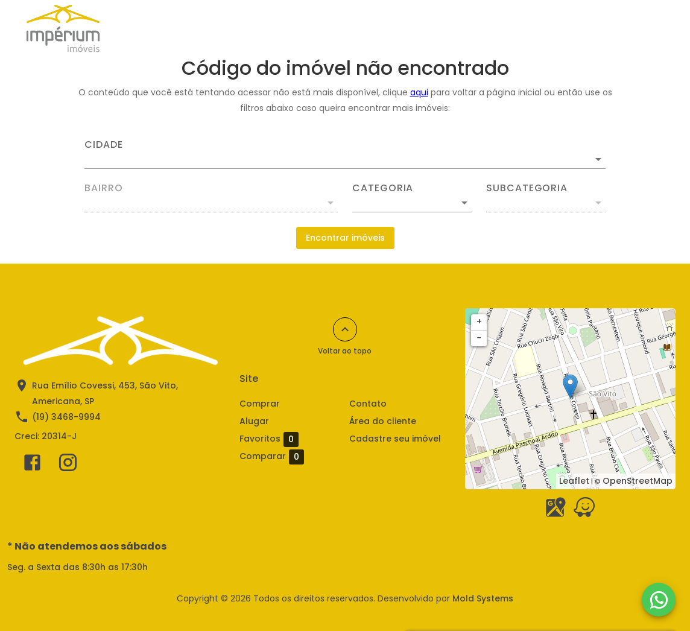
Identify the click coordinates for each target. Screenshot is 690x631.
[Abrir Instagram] (67, 465)
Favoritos (269, 439)
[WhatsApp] (659, 600)
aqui (419, 92)
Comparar (290, 456)
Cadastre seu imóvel (395, 439)
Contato (368, 404)
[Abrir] (598, 159)
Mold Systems (482, 598)
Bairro (103, 188)
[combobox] (345, 154)
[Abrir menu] (650, 28)
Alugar (136, 28)
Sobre (521, 28)
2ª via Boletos (588, 28)
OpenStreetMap (638, 481)
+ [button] (479, 322)
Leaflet (574, 481)
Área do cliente (382, 421)
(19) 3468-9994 (66, 417)
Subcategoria (527, 188)
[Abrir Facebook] (32, 465)
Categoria (382, 188)
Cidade (103, 145)
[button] (412, 202)
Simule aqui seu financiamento (416, 28)
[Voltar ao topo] (345, 329)
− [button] (478, 338)
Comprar (196, 28)
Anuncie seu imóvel (282, 28)
